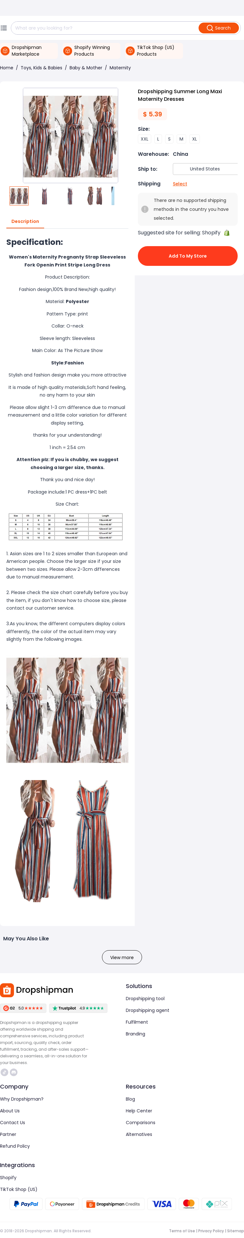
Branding (135, 1034)
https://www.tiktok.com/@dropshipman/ (4, 1072)
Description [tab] (25, 221)
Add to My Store (188, 256)
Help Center (139, 1111)
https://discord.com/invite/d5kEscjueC (13, 1072)
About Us (10, 1111)
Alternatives (139, 1134)
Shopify (8, 1177)
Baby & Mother (86, 68)
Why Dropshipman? (22, 1099)
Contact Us (12, 1122)
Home (6, 68)
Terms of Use (182, 1231)
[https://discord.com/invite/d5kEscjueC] (13, 1072)
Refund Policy (15, 1146)
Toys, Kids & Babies (41, 68)
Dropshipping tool (145, 998)
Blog (130, 1099)
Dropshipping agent (147, 1010)
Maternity (120, 68)
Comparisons (140, 1122)
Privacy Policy (211, 1231)
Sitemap (235, 1231)
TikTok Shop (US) (18, 1189)
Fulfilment (137, 1022)
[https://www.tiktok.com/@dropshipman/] (4, 1072)
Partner (8, 1134)
